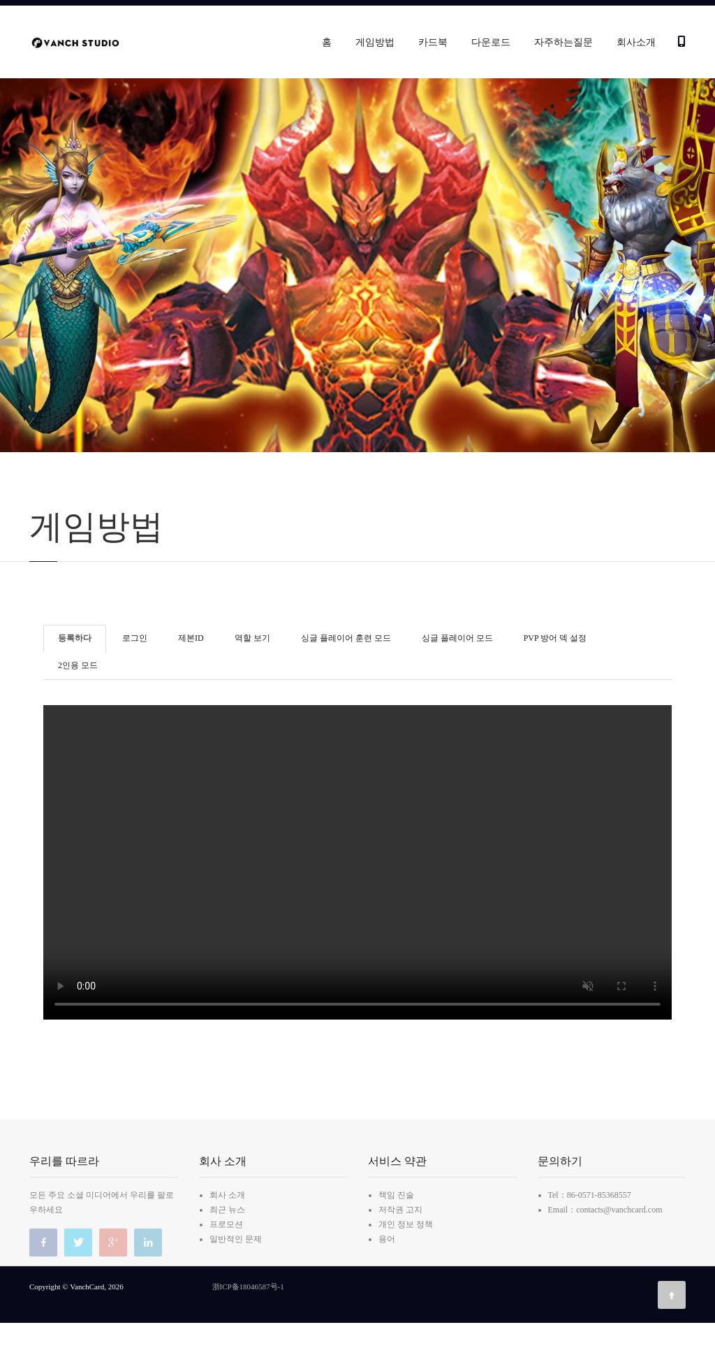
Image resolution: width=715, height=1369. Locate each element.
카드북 (433, 42)
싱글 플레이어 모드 (457, 683)
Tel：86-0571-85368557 (589, 1241)
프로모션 (226, 1270)
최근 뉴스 (227, 1256)
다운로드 (490, 42)
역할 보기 (252, 683)
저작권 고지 (400, 1256)
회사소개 (636, 42)
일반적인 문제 (235, 1285)
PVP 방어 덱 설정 (555, 683)
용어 (386, 1285)
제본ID (191, 683)
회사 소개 (227, 1241)
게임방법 (375, 42)
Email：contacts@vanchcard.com (605, 1256)
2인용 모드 (78, 711)
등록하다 (74, 683)
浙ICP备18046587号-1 (248, 1332)
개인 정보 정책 (405, 1270)
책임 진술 (396, 1241)
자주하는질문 (563, 42)
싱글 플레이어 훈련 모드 (346, 683)
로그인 (134, 683)
